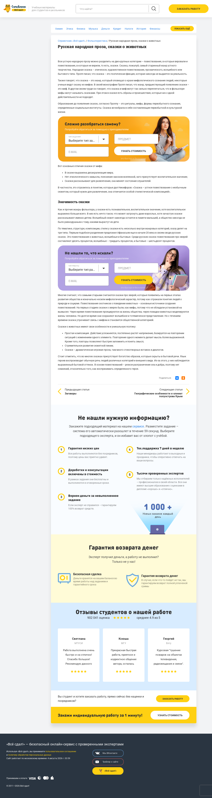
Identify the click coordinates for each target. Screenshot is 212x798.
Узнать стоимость (133, 151)
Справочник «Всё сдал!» (71, 40)
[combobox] (87, 139)
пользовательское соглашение (60, 751)
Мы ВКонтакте (106, 753)
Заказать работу (172, 698)
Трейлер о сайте (106, 761)
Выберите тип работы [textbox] (82, 269)
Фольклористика (97, 40)
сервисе (138, 426)
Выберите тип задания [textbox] (82, 140)
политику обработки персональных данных (29, 755)
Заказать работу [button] (188, 8)
